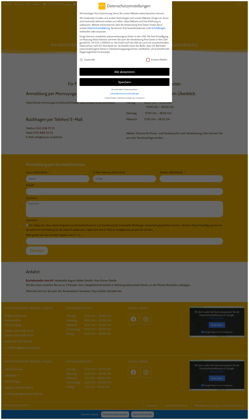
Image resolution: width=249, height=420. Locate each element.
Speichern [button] (124, 80)
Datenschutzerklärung (98, 26)
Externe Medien (156, 57)
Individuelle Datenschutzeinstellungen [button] (124, 91)
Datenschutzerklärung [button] (126, 96)
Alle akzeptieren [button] (124, 70)
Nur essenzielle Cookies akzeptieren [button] (124, 87)
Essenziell (87, 57)
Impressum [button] (140, 96)
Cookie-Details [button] (110, 96)
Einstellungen (158, 26)
